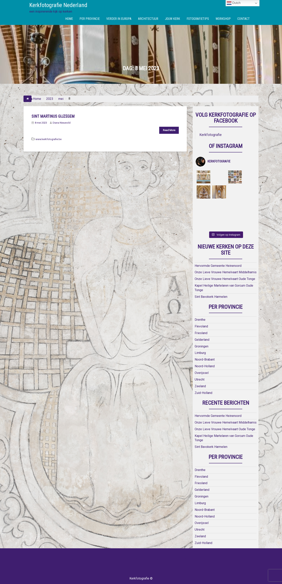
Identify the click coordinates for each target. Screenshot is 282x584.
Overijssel (202, 358)
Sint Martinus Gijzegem (53, 116)
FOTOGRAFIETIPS (198, 19)
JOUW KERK (172, 19)
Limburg (200, 338)
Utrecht (199, 364)
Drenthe (200, 305)
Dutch (233, 3)
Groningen (201, 331)
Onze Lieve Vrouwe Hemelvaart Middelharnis (226, 257)
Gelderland (202, 324)
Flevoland (201, 311)
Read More (169, 130)
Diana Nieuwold (60, 122)
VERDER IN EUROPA (118, 19)
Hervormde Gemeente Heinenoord (218, 250)
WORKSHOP (223, 19)
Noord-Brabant (205, 344)
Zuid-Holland (203, 378)
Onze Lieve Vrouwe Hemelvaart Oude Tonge (225, 264)
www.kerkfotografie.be (48, 139)
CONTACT (243, 19)
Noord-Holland (205, 351)
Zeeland (200, 371)
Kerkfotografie (211, 135)
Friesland (201, 318)
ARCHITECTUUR (148, 19)
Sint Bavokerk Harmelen (211, 281)
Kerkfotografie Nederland (58, 5)
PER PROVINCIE (90, 19)
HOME (69, 19)
